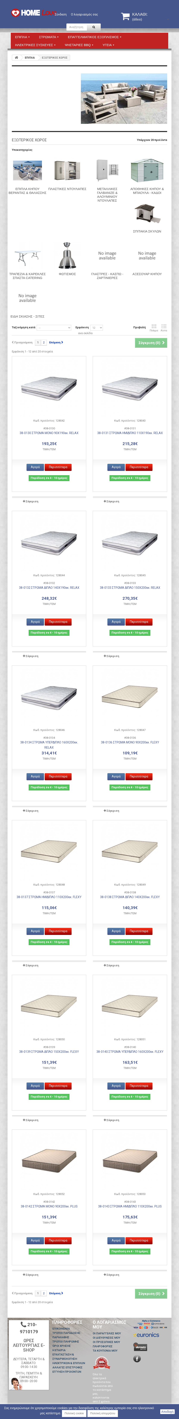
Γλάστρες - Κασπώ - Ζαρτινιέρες (107, 276)
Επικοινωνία (61, 1328)
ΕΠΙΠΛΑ (30, 57)
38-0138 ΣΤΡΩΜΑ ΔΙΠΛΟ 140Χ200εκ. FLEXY (130, 897)
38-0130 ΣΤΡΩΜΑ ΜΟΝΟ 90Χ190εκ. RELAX (49, 433)
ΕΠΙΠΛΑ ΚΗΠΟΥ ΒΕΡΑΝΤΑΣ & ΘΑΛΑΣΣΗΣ (27, 191)
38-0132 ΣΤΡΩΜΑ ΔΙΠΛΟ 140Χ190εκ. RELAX (49, 587)
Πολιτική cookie (74, 1413)
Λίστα (164, 328)
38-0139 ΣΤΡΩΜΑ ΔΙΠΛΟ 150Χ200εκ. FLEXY (49, 1051)
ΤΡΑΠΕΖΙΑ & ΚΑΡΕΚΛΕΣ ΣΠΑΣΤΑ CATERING (27, 276)
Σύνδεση (61, 14)
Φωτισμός (67, 274)
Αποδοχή (167, 1411)
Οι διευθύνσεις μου (106, 1337)
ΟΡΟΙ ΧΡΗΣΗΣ (61, 1345)
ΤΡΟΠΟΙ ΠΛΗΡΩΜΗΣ (65, 1341)
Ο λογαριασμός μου (109, 1325)
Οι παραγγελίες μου (107, 1333)
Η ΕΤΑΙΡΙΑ (59, 1350)
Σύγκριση (32, 501)
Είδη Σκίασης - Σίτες (27, 316)
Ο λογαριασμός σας (84, 14)
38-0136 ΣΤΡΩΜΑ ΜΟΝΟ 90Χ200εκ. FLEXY (130, 742)
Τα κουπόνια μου (105, 1350)
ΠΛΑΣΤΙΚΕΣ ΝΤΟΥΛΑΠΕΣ (67, 189)
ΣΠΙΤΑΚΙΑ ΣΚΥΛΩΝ (147, 231)
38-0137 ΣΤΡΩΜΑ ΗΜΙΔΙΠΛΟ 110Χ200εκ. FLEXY (49, 897)
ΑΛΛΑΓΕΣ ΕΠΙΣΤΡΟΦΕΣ (67, 1367)
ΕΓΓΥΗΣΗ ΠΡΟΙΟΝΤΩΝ (66, 1371)
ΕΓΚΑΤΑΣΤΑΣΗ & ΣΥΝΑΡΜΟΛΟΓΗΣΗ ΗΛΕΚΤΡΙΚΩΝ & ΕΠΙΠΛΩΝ (68, 1359)
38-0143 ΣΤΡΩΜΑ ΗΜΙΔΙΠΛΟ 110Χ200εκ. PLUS (130, 1206)
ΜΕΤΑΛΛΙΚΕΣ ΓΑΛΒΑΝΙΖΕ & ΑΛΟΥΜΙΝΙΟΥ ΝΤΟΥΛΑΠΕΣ (107, 194)
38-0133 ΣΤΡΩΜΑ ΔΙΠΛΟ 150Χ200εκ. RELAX (130, 587)
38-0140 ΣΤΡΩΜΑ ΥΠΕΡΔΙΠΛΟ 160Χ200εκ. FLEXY (129, 1051)
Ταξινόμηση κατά (23, 327)
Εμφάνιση (82, 327)
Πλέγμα (154, 328)
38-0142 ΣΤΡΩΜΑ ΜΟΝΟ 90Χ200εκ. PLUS (49, 1206)
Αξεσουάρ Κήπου (147, 274)
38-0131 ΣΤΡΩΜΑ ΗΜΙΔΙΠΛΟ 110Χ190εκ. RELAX (130, 433)
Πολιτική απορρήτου (102, 1413)
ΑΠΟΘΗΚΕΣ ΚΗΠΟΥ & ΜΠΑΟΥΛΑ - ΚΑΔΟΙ (147, 191)
